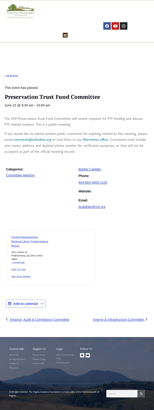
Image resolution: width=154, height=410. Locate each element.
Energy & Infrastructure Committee (120, 319)
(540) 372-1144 (18, 269)
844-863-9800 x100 (93, 182)
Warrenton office (95, 139)
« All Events (11, 76)
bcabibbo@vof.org (92, 207)
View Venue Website (21, 276)
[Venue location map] (64, 258)
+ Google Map (18, 262)
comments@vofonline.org (32, 139)
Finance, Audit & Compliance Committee (37, 319)
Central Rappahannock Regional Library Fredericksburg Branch (29, 241)
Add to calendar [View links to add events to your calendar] (26, 303)
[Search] (141, 393)
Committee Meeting (20, 175)
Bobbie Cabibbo (90, 169)
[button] (65, 35)
